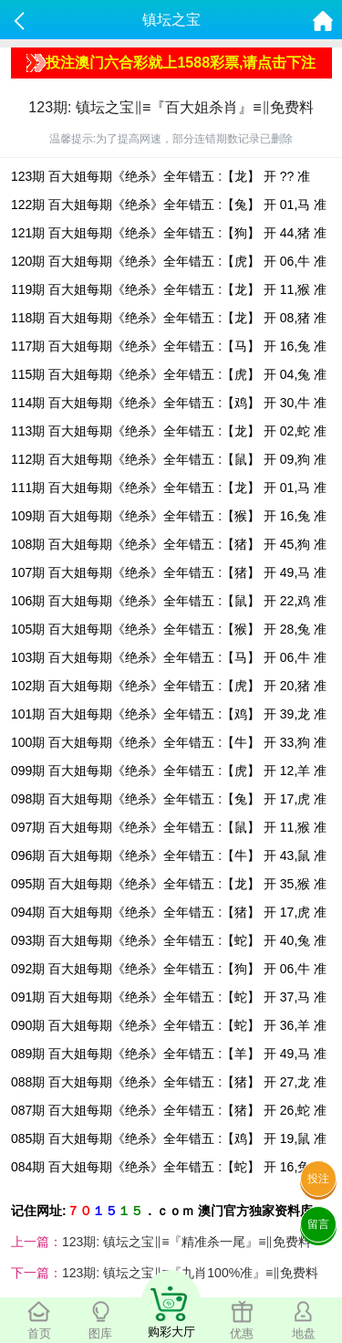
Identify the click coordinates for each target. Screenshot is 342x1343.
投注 (318, 1178)
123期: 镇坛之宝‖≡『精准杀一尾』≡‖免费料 (186, 1241)
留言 (318, 1224)
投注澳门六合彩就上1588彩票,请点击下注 (171, 63)
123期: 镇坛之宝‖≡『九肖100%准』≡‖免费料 (190, 1272)
